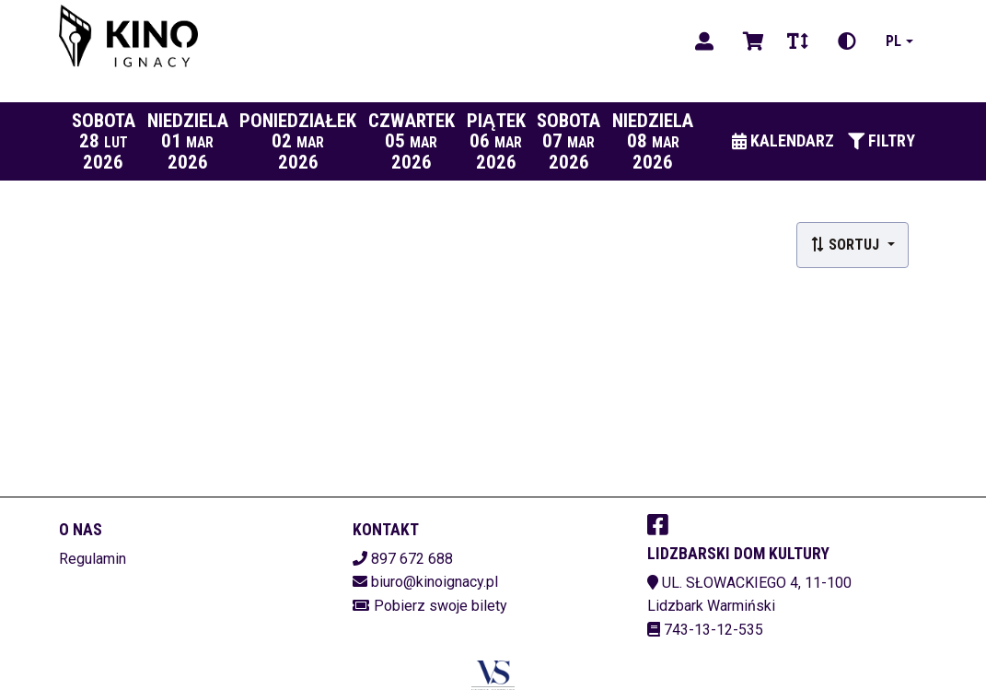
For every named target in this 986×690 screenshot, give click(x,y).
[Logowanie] (704, 41)
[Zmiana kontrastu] (847, 41)
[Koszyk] (750, 41)
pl (893, 41)
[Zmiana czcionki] (797, 41)
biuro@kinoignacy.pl (434, 582)
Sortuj (846, 244)
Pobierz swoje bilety (440, 605)
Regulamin (92, 558)
